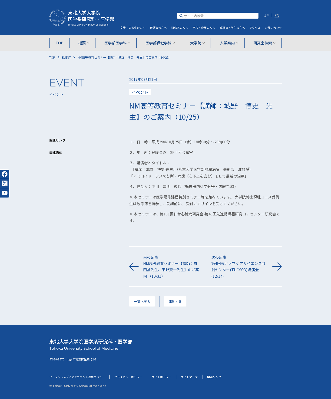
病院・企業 (204, 28)
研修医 (179, 28)
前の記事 (171, 266)
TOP (60, 43)
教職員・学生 (232, 28)
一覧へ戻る (142, 301)
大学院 (197, 43)
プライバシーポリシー (128, 377)
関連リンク (214, 377)
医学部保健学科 (160, 43)
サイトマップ (189, 377)
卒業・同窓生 (132, 28)
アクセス (254, 28)
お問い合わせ (273, 28)
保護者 (158, 28)
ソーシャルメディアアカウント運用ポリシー (77, 377)
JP (266, 15)
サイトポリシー (161, 377)
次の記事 (239, 266)
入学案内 (228, 43)
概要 (84, 43)
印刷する (175, 301)
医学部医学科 (118, 43)
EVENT (66, 57)
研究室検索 (263, 43)
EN (277, 15)
